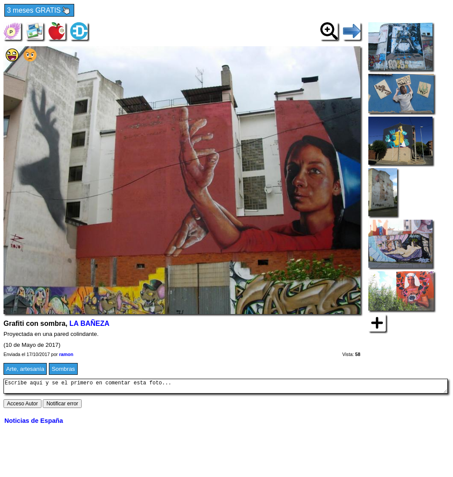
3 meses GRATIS (39, 10)
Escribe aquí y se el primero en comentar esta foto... (225, 387)
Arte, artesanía (25, 369)
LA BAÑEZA (89, 323)
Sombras (63, 369)
